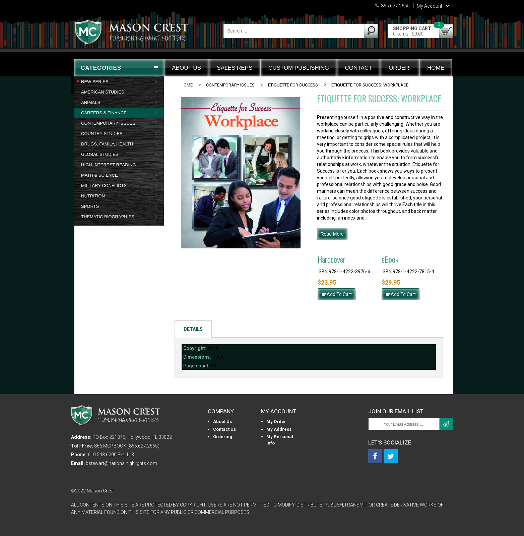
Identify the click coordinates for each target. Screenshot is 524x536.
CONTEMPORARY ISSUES (230, 84)
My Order (276, 421)
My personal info (279, 439)
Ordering (222, 436)
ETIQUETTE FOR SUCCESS (293, 84)
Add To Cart (336, 294)
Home (187, 84)
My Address (278, 429)
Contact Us (224, 429)
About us (222, 421)
